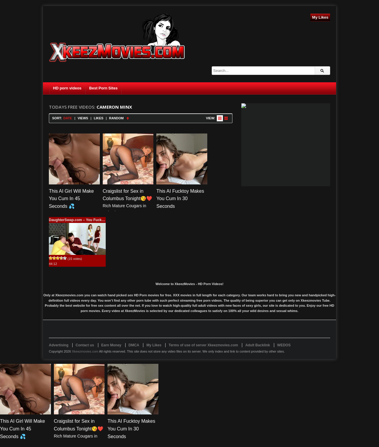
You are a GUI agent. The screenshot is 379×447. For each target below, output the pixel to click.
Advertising (58, 345)
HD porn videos (67, 88)
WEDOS (283, 345)
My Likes (320, 17)
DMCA (134, 345)
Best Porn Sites (103, 88)
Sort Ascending (127, 118)
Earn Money (111, 345)
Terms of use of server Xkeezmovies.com (203, 345)
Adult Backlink (257, 345)
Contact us (85, 345)
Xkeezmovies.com (85, 351)
